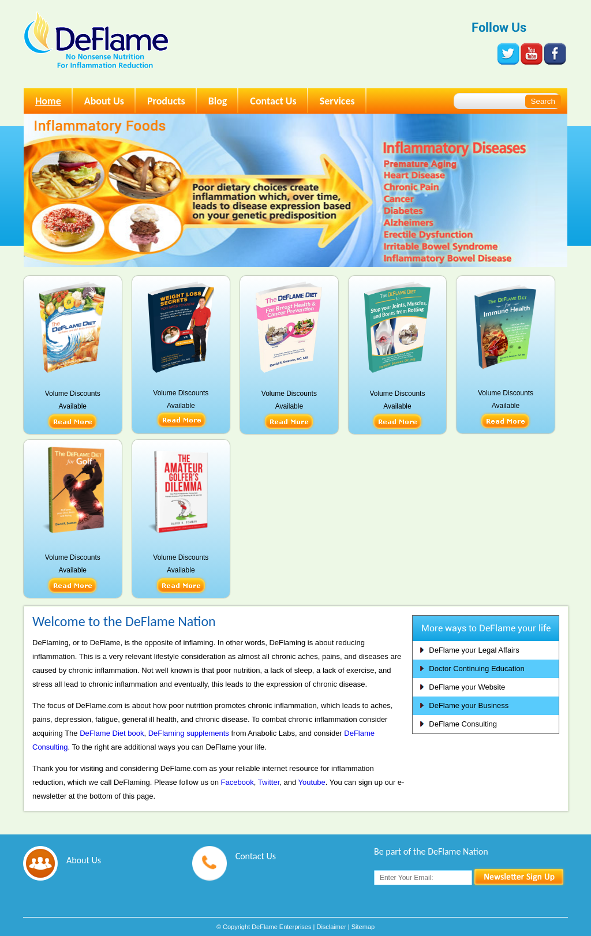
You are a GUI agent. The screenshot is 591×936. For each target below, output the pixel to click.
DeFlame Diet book (112, 733)
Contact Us (273, 101)
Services (337, 101)
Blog (217, 101)
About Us (104, 101)
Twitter (269, 782)
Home (48, 101)
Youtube (312, 782)
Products (166, 101)
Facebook (237, 782)
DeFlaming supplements (188, 733)
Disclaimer (331, 926)
